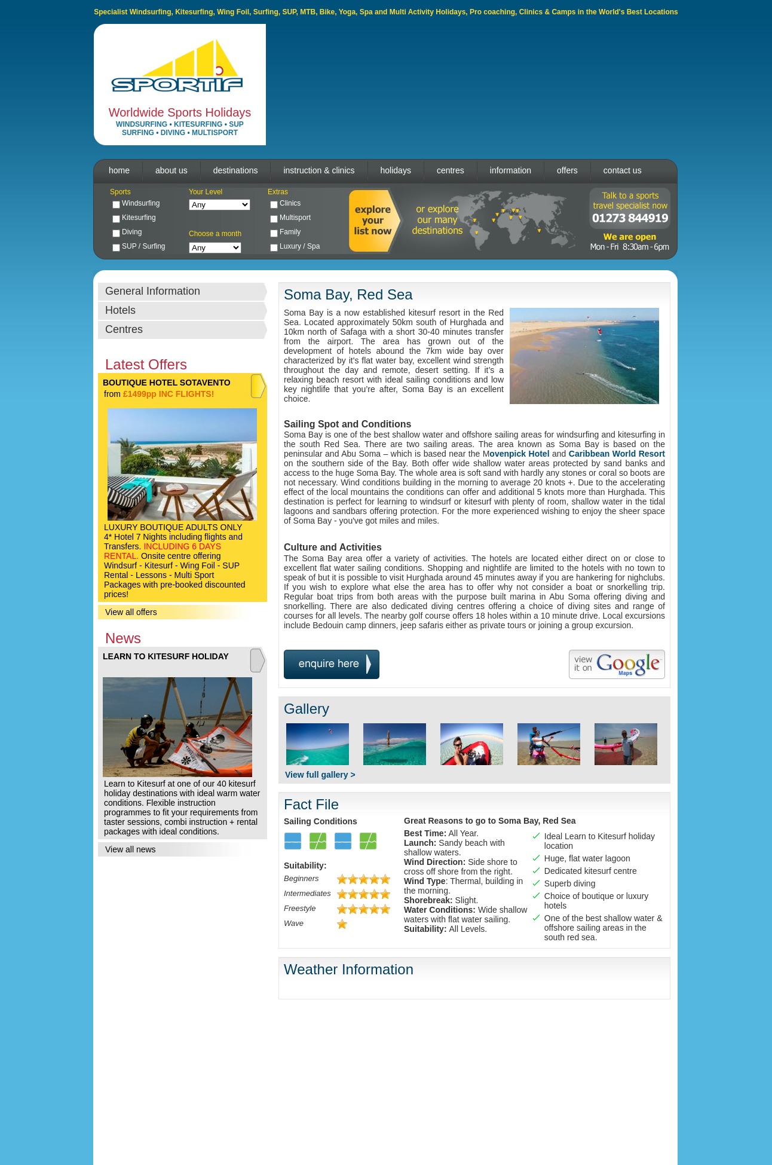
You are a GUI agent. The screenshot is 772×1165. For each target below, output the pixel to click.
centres (450, 170)
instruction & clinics (318, 170)
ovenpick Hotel (519, 453)
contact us (622, 170)
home (119, 170)
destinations (235, 170)
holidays (396, 170)
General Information (152, 291)
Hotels (120, 310)
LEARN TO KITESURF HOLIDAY (166, 656)
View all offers (131, 612)
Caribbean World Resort (617, 453)
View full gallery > (320, 774)
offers (567, 170)
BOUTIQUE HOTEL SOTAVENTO (167, 382)
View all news (130, 849)
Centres (124, 329)
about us (171, 170)
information (510, 170)
